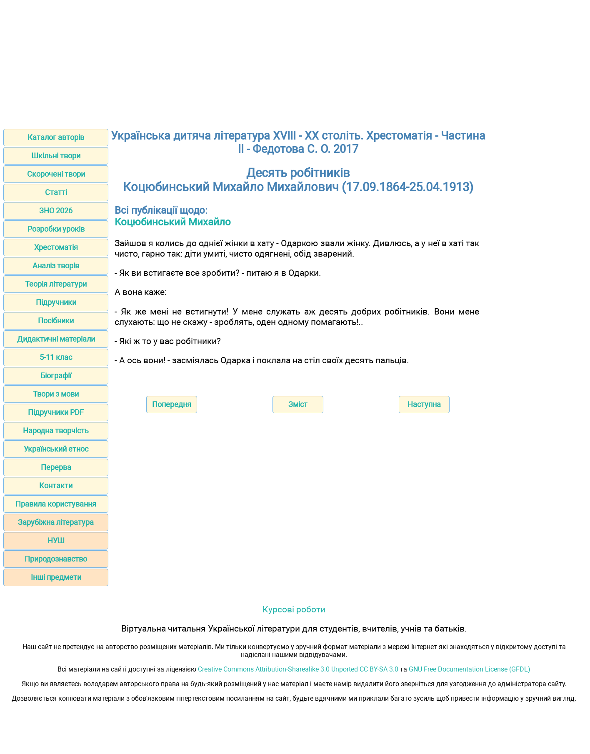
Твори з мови (56, 393)
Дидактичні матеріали (56, 339)
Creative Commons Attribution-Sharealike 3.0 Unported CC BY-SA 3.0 (298, 669)
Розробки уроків (56, 229)
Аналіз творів (55, 265)
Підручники (56, 302)
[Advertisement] (295, 61)
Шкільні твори (55, 155)
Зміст (298, 404)
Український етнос (56, 448)
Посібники (56, 320)
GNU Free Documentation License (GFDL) (469, 669)
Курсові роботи (293, 609)
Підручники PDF (56, 412)
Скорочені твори (56, 174)
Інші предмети (56, 577)
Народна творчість (56, 430)
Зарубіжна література (56, 522)
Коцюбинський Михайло (173, 222)
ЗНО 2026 (55, 210)
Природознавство (56, 558)
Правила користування (55, 503)
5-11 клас (56, 357)
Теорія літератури (56, 284)
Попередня (171, 404)
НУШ (56, 540)
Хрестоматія (56, 247)
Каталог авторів (56, 137)
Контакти (55, 485)
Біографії (55, 375)
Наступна (424, 404)
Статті (56, 192)
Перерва (56, 467)
